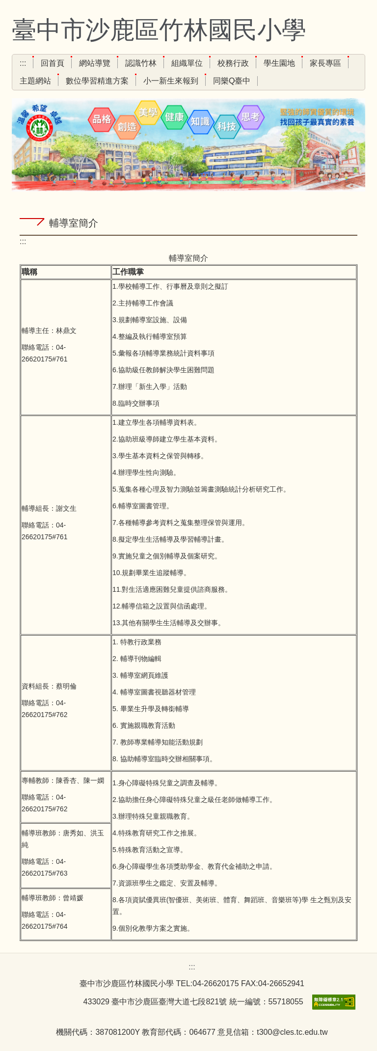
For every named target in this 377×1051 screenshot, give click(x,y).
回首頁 (52, 63)
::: (23, 63)
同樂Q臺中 (231, 81)
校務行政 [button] (233, 63)
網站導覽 (94, 63)
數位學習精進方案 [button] (97, 81)
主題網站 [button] (35, 81)
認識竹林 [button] (141, 63)
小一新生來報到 (170, 81)
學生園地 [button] (279, 63)
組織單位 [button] (187, 63)
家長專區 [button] (325, 63)
